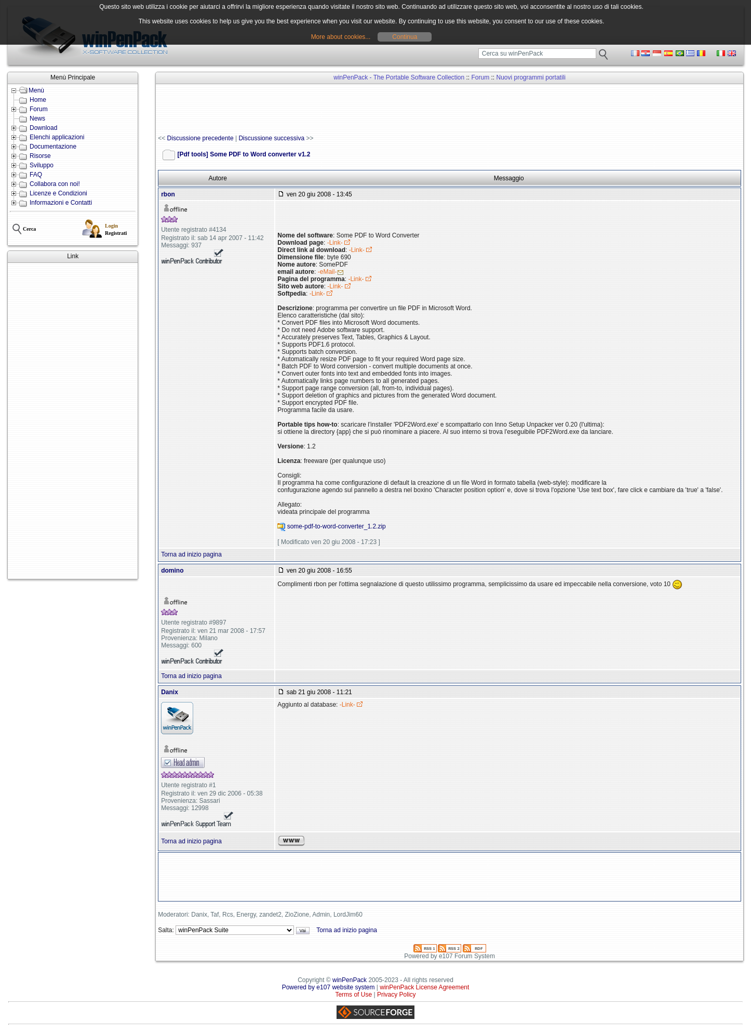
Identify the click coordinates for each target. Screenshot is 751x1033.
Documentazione (53, 146)
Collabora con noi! (55, 184)
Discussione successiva (271, 138)
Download (43, 127)
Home (38, 99)
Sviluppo (41, 165)
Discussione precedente (200, 138)
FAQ (36, 174)
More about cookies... (341, 37)
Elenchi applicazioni (57, 137)
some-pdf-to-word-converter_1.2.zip (336, 527)
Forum (39, 109)
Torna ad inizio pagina (191, 554)
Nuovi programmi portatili (531, 77)
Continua (404, 37)
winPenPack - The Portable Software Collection (398, 77)
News (37, 118)
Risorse (40, 156)
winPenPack (349, 980)
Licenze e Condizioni (58, 193)
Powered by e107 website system (328, 987)
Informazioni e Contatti (61, 202)
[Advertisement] (73, 421)
